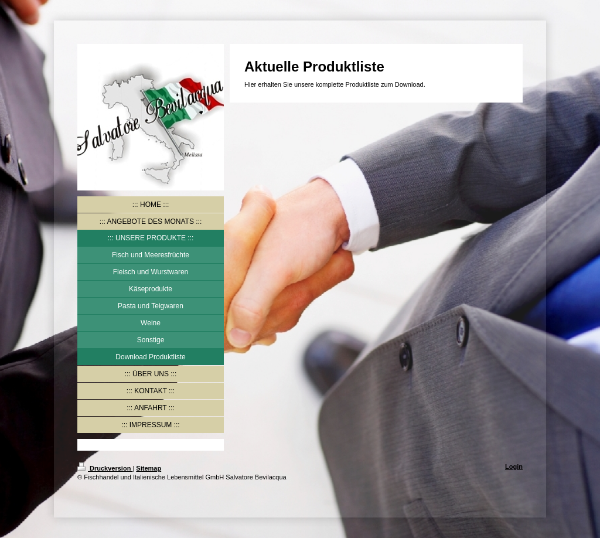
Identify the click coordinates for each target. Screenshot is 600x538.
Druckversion (104, 468)
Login (514, 466)
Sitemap (148, 468)
